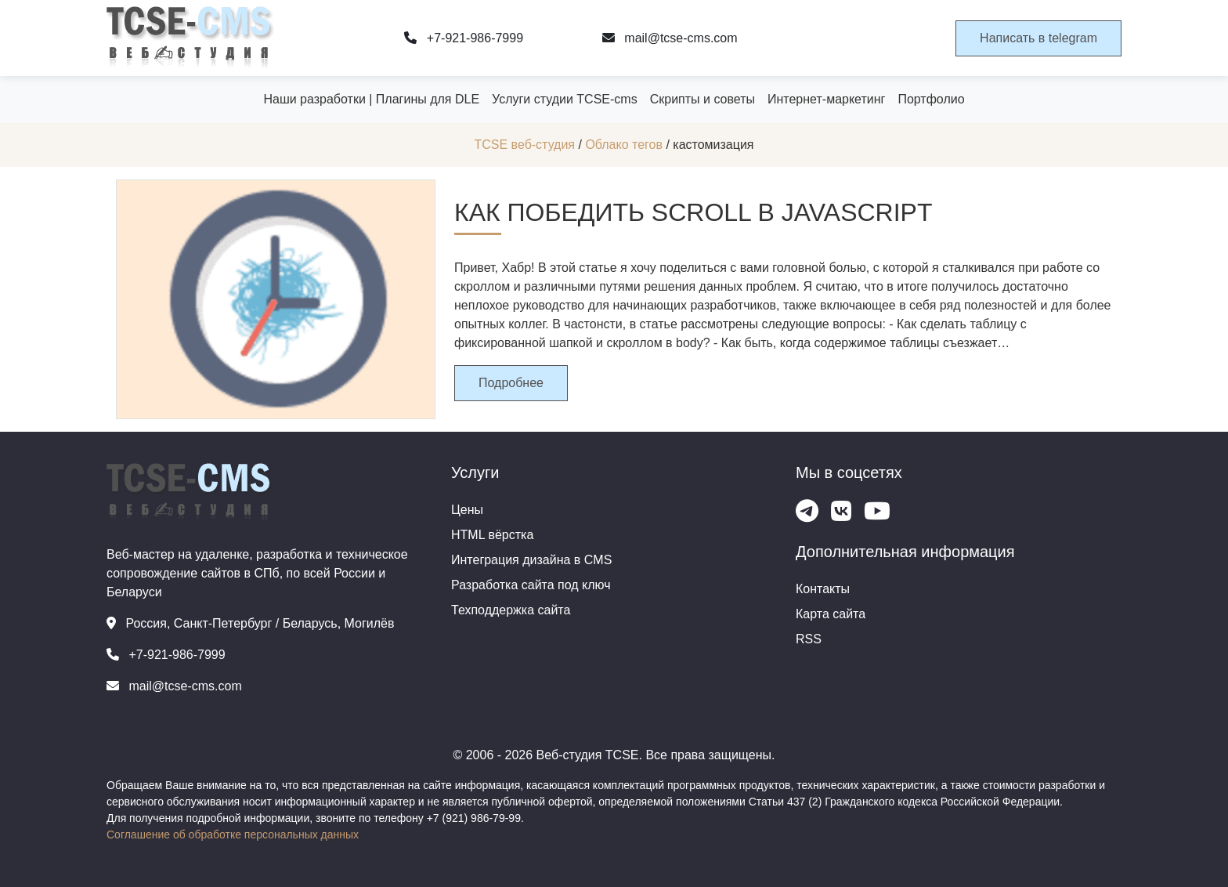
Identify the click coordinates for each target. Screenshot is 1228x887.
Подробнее (511, 382)
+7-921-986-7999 (463, 38)
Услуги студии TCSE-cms (564, 99)
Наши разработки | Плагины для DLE (371, 99)
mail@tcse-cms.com (670, 38)
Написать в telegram (1038, 38)
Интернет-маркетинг (826, 99)
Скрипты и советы (702, 99)
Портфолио (931, 99)
